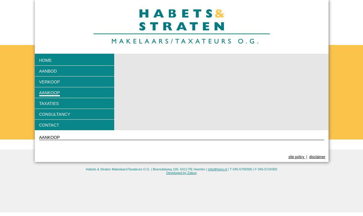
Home (45, 60)
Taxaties (49, 103)
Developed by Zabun (181, 173)
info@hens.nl (217, 169)
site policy (296, 157)
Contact (49, 125)
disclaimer (317, 157)
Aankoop (49, 92)
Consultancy (54, 114)
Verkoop (49, 82)
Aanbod (48, 71)
